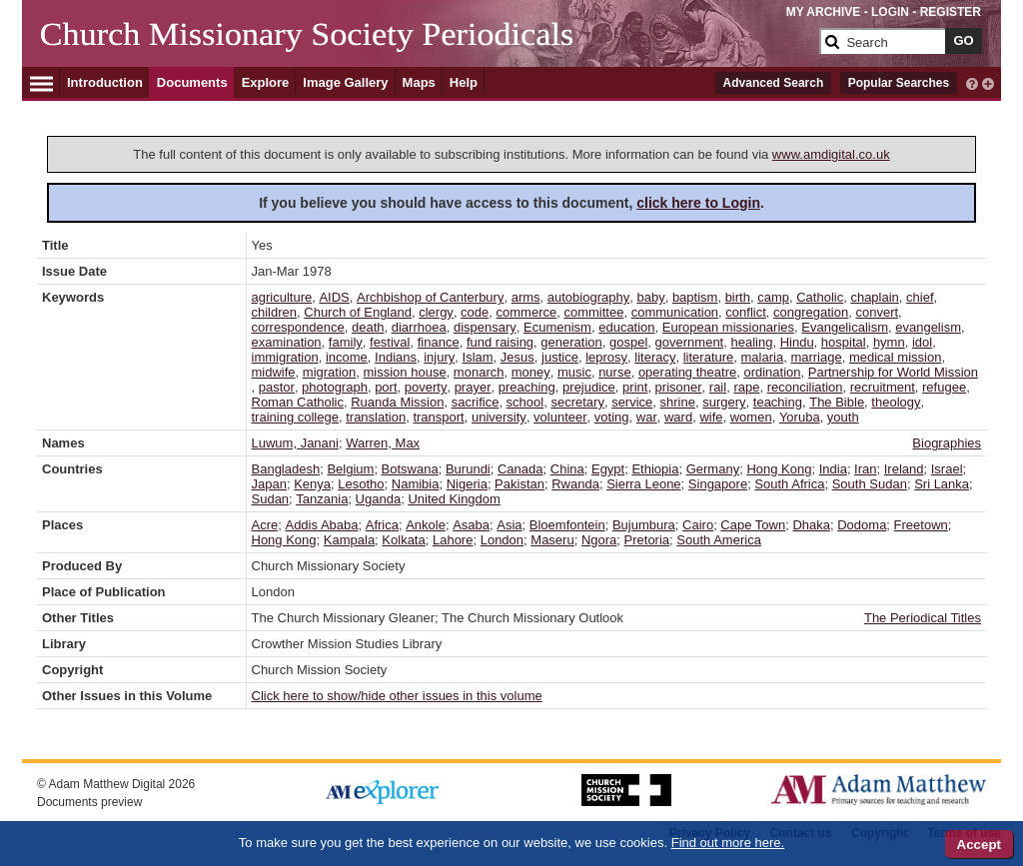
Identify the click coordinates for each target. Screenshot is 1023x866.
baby (650, 297)
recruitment (882, 387)
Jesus (517, 357)
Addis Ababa (321, 524)
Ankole (426, 524)
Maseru (551, 539)
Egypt (607, 468)
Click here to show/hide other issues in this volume (397, 695)
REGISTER (950, 12)
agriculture (282, 297)
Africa (382, 524)
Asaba (471, 524)
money (531, 372)
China (567, 468)
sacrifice (476, 402)
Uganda (379, 498)
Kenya (312, 483)
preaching (527, 387)
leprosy (606, 357)
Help (464, 82)
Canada (520, 468)
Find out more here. (727, 842)
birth (737, 297)
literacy (654, 357)
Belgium (350, 468)
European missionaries (728, 327)
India (833, 468)
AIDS (334, 297)
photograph (335, 387)
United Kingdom (454, 498)
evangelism (928, 327)
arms (526, 297)
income (347, 357)
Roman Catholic (298, 402)
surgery (723, 402)
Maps (419, 82)
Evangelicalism (844, 327)
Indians (396, 357)
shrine (677, 402)
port (386, 387)
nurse (614, 372)
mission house (405, 372)
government (689, 342)
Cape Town (752, 524)
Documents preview (89, 802)
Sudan (271, 498)
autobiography (588, 297)
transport (438, 417)
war (646, 417)
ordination (771, 372)
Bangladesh (286, 468)
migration (329, 372)
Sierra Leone (643, 483)
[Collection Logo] (426, 49)
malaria (762, 357)
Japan (269, 483)
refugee (944, 387)
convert (876, 312)
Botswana (410, 468)
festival (390, 342)
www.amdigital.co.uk (831, 154)
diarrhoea (419, 327)
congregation (810, 312)
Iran (865, 468)
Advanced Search (773, 83)
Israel (947, 468)
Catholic (819, 297)
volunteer (559, 417)
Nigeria (467, 483)
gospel (628, 342)
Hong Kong (778, 468)
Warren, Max (383, 442)
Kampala (349, 539)
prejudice (588, 387)
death (368, 327)
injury (439, 357)
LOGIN (890, 12)
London (502, 539)
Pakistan (519, 483)
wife (710, 417)
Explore (266, 82)
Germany (712, 468)
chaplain (874, 297)
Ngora (598, 539)
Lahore (453, 539)
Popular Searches (898, 83)
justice (559, 357)
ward (678, 417)
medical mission (895, 357)
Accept (979, 844)
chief (919, 297)
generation (570, 342)
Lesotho (361, 483)
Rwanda (575, 483)
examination (287, 342)
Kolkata (403, 539)
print (634, 387)
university (499, 417)
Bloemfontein (567, 524)
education (626, 327)
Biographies (946, 442)
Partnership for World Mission (893, 372)
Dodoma (861, 524)
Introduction (105, 82)
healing (751, 342)
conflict (745, 312)
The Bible (836, 402)
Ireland (904, 468)
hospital (843, 342)
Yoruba (799, 417)
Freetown (921, 524)
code (475, 312)
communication (674, 312)
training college (295, 417)
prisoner (678, 387)
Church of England (358, 312)
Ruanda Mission (397, 402)
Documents (192, 82)
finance (439, 342)
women (751, 417)
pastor (277, 387)
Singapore (717, 483)
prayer (473, 387)
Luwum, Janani (295, 442)
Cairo (697, 524)
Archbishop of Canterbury (430, 297)
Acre (265, 524)
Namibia (416, 483)
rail (717, 387)
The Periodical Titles (922, 617)
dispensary (485, 327)
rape (746, 387)
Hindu (797, 342)
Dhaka (811, 524)
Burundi (468, 468)
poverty (426, 387)
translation (376, 417)
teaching (777, 402)
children (275, 312)
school (525, 402)
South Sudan (869, 483)
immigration (285, 357)
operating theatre (687, 372)
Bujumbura (643, 524)
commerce (527, 312)
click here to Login (698, 203)
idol (922, 342)
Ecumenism (557, 327)
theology (895, 402)
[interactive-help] (972, 82)
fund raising (500, 342)
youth (843, 417)
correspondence (298, 327)
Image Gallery (345, 82)
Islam (478, 357)
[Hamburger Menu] (41, 81)
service (631, 402)
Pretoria (647, 539)
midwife (274, 372)
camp (773, 297)
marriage (815, 357)
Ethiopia (654, 468)
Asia (509, 524)
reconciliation (805, 387)
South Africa (789, 483)
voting (611, 417)
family (346, 342)
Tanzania (322, 498)
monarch (479, 372)
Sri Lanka (941, 483)
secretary (576, 402)
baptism (695, 297)
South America (718, 539)
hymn (889, 342)
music (574, 372)
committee (593, 312)
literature (708, 357)
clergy (436, 312)
